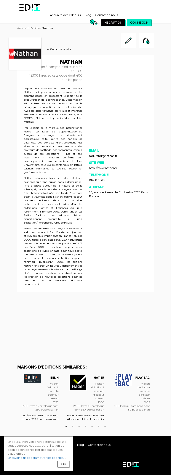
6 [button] (98, 425)
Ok (63, 464)
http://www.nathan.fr (103, 168)
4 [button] (85, 425)
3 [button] (79, 425)
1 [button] (66, 425)
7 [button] (105, 425)
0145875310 (97, 180)
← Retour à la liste (58, 49)
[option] (40, 399)
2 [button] (72, 425)
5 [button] (92, 425)
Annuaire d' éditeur (29, 28)
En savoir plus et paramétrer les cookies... (36, 457)
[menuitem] (65, 15)
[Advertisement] (85, 328)
